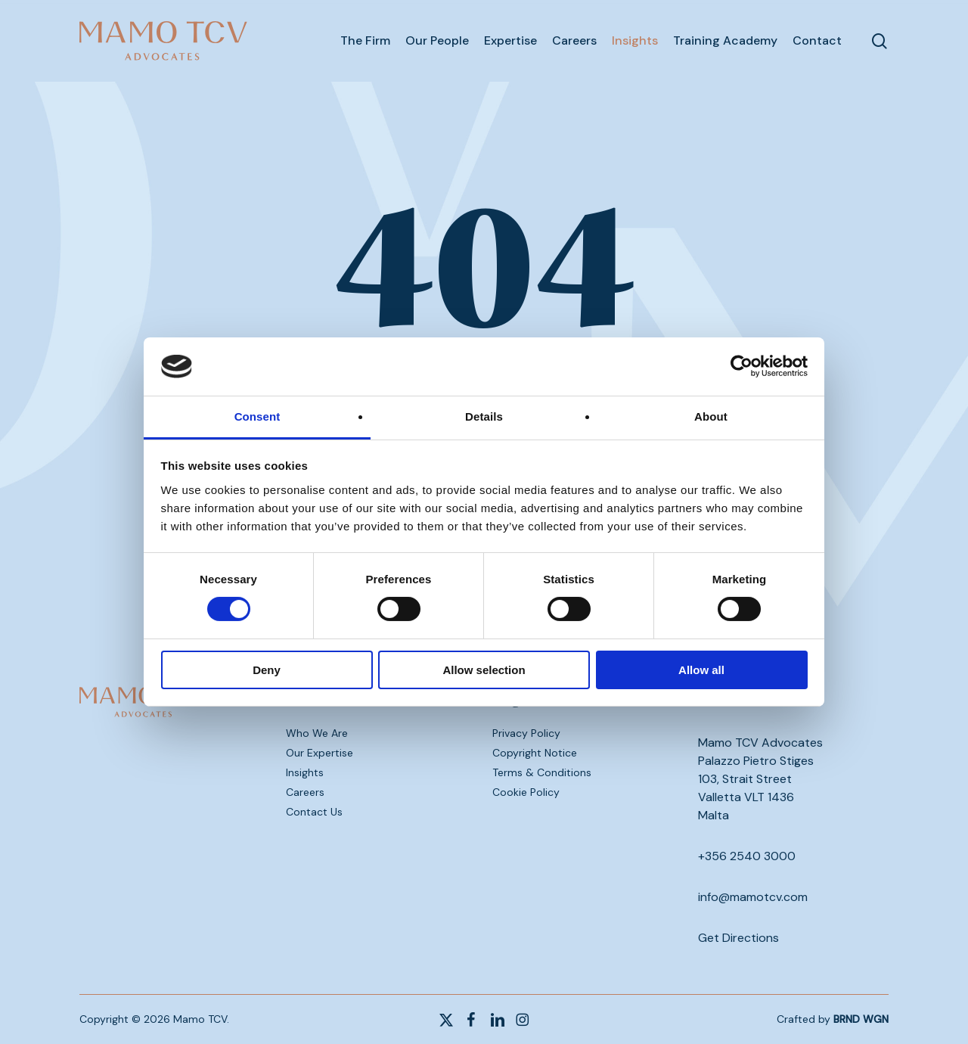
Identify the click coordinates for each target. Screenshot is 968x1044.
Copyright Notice (534, 753)
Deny (267, 669)
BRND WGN (861, 1019)
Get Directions (738, 938)
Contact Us (314, 812)
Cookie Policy (526, 792)
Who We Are (317, 733)
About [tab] (711, 416)
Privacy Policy (526, 733)
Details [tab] (484, 416)
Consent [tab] (257, 416)
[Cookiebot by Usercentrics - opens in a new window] (741, 366)
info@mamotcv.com (753, 897)
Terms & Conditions (541, 772)
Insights (305, 772)
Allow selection (483, 669)
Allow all (701, 669)
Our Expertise (319, 753)
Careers (305, 792)
